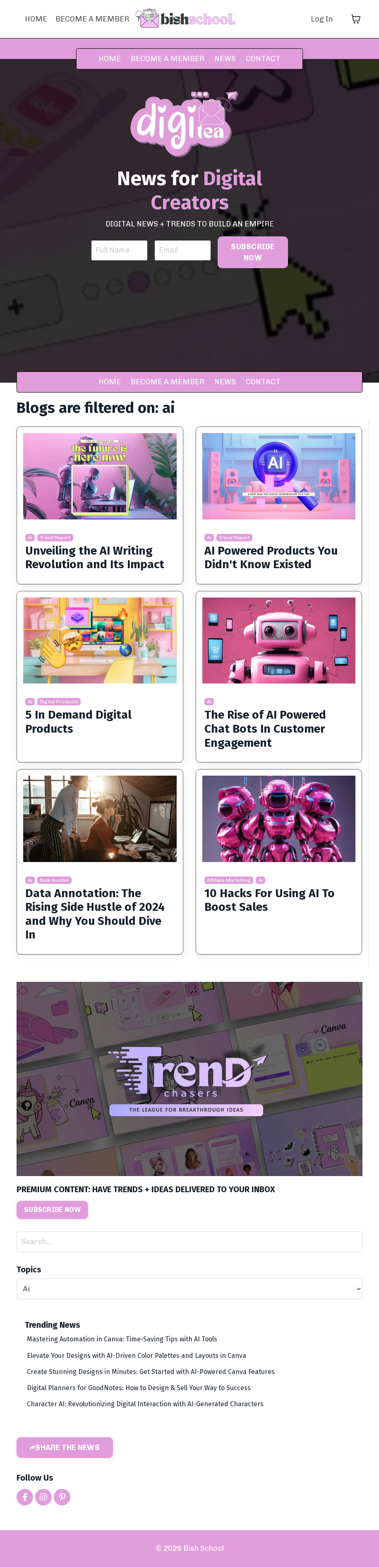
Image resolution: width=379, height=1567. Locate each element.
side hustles (54, 880)
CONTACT (263, 58)
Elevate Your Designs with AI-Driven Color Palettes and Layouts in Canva (136, 1356)
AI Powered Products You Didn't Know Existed (271, 558)
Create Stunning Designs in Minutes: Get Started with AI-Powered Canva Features (151, 1372)
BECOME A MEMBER (92, 19)
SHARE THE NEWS (67, 1447)
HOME (36, 19)
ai (30, 538)
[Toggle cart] (355, 19)
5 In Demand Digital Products (78, 722)
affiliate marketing (229, 880)
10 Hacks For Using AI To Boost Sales (269, 900)
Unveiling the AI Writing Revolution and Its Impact (94, 558)
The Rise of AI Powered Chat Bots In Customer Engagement (265, 728)
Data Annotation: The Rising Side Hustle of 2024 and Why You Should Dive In (95, 914)
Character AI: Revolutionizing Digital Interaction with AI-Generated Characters (145, 1404)
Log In (322, 19)
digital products (59, 702)
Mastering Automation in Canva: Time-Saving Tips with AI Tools (122, 1339)
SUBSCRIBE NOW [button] (252, 252)
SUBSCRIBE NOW (52, 1210)
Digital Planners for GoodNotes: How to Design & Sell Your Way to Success (139, 1388)
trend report (55, 538)
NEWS (225, 58)
